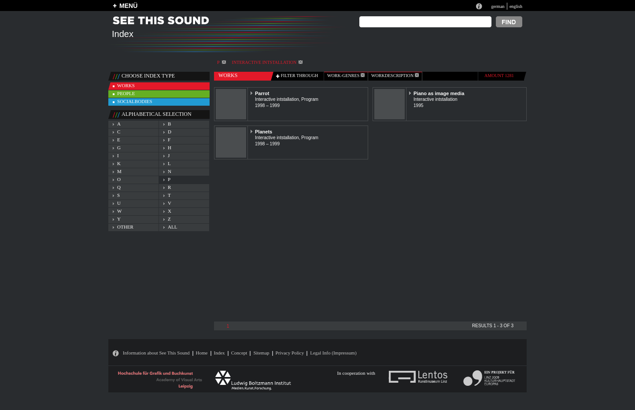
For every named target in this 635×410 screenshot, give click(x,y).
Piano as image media (438, 93)
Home (202, 352)
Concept (239, 352)
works (126, 85)
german (497, 6)
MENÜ (128, 5)
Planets (263, 131)
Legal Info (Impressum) (333, 352)
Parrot (262, 93)
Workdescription (395, 75)
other (125, 226)
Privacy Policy (290, 352)
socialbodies (134, 101)
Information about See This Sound (156, 352)
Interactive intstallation (267, 62)
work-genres (346, 75)
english (515, 6)
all (172, 226)
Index (219, 352)
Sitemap (261, 352)
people (126, 93)
